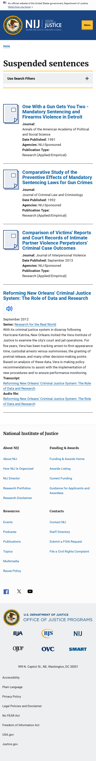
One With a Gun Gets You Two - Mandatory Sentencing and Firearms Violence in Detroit (55, 112)
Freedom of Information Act (20, 725)
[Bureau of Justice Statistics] (47, 639)
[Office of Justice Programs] (13, 25)
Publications (12, 541)
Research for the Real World (35, 324)
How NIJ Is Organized (18, 468)
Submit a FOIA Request (66, 541)
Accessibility (11, 677)
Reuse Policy (12, 571)
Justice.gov (10, 744)
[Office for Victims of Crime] (48, 652)
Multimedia (11, 561)
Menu (87, 25)
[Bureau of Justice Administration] (18, 637)
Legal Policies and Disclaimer (22, 706)
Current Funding (61, 478)
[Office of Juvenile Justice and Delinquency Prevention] (18, 652)
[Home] (43, 25)
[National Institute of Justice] (78, 637)
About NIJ (10, 459)
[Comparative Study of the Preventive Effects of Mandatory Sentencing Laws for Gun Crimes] (11, 188)
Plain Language (12, 687)
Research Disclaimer (17, 498)
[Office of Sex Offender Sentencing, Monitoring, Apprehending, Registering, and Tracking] (78, 651)
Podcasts (9, 532)
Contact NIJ (58, 522)
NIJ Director (11, 478)
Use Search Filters (21, 78)
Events (8, 522)
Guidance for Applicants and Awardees (70, 490)
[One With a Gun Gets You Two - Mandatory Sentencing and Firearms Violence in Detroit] (11, 123)
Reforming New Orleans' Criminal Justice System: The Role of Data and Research (47, 295)
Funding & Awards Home (67, 459)
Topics (8, 551)
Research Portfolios (17, 488)
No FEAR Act (11, 715)
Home (6, 46)
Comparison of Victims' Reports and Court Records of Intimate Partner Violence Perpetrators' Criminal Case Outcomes (56, 240)
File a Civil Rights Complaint (69, 551)
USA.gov (8, 734)
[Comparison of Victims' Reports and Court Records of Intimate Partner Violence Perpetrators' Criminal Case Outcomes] (11, 249)
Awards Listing (60, 468)
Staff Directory (60, 532)
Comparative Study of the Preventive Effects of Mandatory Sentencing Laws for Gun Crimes (57, 177)
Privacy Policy (11, 696)
